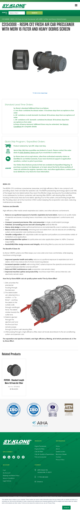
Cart (4, 470)
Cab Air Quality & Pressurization (44, 454)
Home (58, 446)
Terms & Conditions (9, 478)
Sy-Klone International (14, 6)
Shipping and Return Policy (11, 475)
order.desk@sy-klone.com (29, 153)
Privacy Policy (60, 459)
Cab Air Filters (39, 451)
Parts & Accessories (40, 457)
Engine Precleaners (40, 446)
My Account (6, 473)
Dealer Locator (60, 451)
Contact (58, 457)
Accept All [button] (66, 507)
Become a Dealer (61, 454)
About (58, 449)
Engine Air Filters (39, 449)
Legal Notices (7, 481)
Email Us (40, 481)
